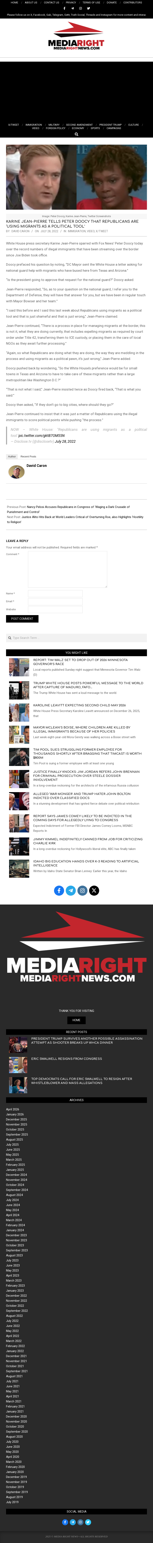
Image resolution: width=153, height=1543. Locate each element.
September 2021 (17, 1371)
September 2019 (17, 1492)
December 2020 (16, 1416)
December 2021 (16, 1356)
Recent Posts (28, 456)
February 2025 (15, 1165)
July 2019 (12, 1502)
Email (10, 601)
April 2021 (12, 1396)
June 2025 (13, 1149)
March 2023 (14, 1280)
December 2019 (16, 1477)
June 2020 (13, 1447)
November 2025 (16, 1124)
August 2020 (14, 1436)
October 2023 (15, 1245)
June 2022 (13, 1326)
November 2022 (16, 1301)
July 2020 (12, 1442)
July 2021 (12, 1381)
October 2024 (15, 1185)
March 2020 (14, 1462)
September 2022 (17, 1311)
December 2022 (16, 1295)
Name (10, 593)
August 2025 (14, 1139)
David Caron (37, 465)
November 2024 (16, 1180)
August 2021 (14, 1376)
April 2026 (12, 1109)
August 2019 (14, 1497)
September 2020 (17, 1431)
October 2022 (15, 1306)
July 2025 (12, 1144)
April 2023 (12, 1275)
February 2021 (15, 1406)
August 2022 (14, 1316)
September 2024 (17, 1190)
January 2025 (15, 1170)
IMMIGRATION (77, 231)
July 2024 (12, 1200)
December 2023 (16, 1235)
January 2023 (15, 1290)
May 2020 (12, 1452)
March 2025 (14, 1160)
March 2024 (14, 1220)
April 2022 (12, 1336)
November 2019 (16, 1482)
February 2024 (15, 1225)
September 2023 (17, 1250)
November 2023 (16, 1240)
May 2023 (12, 1270)
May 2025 (12, 1154)
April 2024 (12, 1215)
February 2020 (15, 1467)
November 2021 (16, 1361)
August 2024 (14, 1195)
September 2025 (17, 1134)
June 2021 (13, 1386)
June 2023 (13, 1265)
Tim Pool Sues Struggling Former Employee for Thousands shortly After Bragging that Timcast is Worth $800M (87, 754)
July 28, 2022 (65, 441)
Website (11, 609)
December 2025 (16, 1119)
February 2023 (15, 1285)
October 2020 (15, 1426)
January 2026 (15, 1114)
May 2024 (12, 1210)
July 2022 (12, 1321)
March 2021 (14, 1401)
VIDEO (91, 231)
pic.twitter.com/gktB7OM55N (42, 435)
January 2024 (15, 1230)
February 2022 (15, 1346)
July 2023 (12, 1260)
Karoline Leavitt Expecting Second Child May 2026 (79, 705)
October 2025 (15, 1129)
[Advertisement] (76, 92)
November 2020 (16, 1421)
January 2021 (15, 1411)
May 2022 (12, 1331)
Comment (12, 554)
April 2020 (12, 1457)
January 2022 (15, 1351)
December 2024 (16, 1175)
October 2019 (15, 1487)
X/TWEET (102, 231)
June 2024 (13, 1205)
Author (12, 456)
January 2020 (15, 1472)
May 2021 (12, 1391)
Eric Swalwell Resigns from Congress (66, 1059)
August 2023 (14, 1255)
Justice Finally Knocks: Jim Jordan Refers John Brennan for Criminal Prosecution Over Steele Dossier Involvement (86, 776)
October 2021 (15, 1366)
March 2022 (14, 1341)
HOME (76, 1020)
